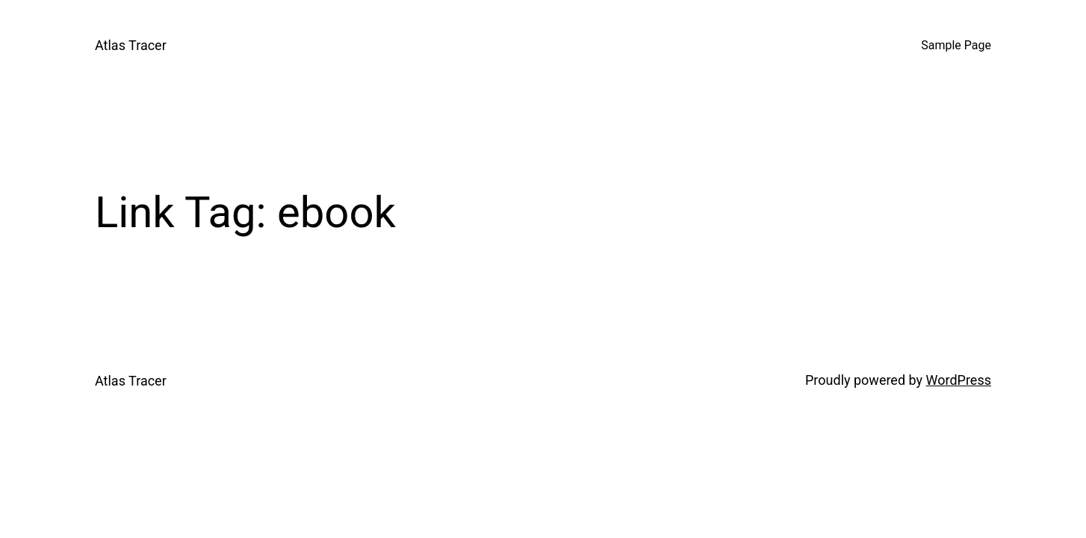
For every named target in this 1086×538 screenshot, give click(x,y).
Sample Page (956, 45)
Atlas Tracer (131, 45)
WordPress (958, 380)
